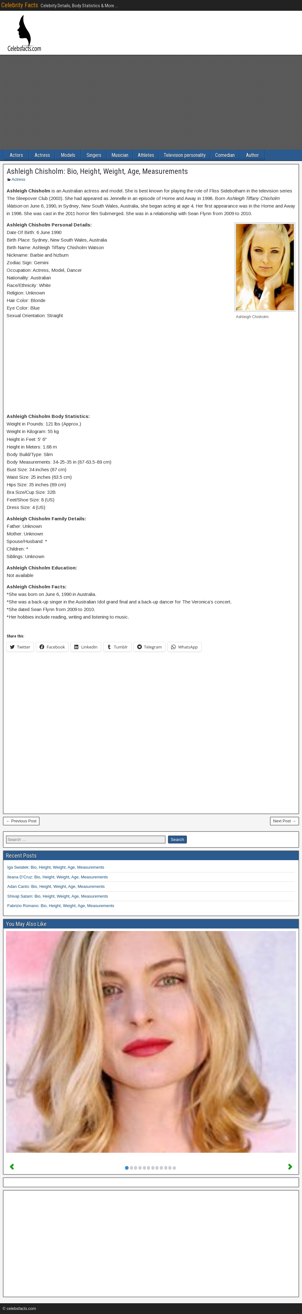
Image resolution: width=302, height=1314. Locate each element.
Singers (94, 155)
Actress (42, 155)
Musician (119, 155)
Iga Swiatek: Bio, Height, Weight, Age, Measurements (55, 867)
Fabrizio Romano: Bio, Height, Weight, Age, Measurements (60, 905)
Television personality (185, 155)
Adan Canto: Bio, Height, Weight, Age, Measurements (56, 886)
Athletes (146, 155)
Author (252, 155)
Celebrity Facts (19, 5)
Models (68, 155)
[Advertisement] (151, 102)
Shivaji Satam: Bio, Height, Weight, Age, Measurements (57, 896)
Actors (16, 155)
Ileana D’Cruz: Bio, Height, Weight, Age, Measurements (57, 877)
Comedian (225, 155)
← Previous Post (21, 821)
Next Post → (284, 821)
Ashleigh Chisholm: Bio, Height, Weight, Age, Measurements (97, 171)
